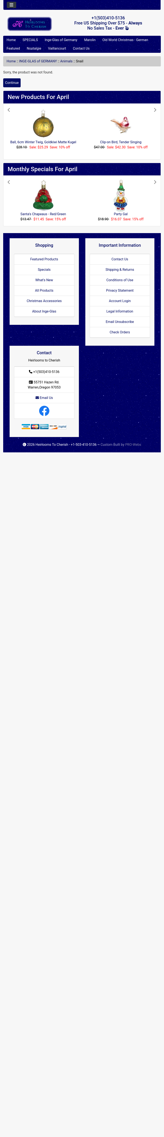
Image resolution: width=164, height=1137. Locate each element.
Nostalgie (34, 48)
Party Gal (121, 214)
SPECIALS (30, 40)
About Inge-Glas (44, 311)
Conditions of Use (119, 280)
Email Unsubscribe (120, 322)
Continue (12, 83)
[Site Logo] (30, 23)
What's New (44, 280)
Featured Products (44, 259)
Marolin (90, 40)
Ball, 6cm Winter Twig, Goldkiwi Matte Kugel (43, 142)
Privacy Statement (120, 290)
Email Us (44, 398)
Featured (13, 48)
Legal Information (119, 311)
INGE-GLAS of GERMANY (38, 61)
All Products (44, 290)
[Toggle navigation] (11, 5)
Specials (44, 270)
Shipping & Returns (120, 270)
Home (11, 40)
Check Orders (120, 332)
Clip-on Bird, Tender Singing (120, 142)
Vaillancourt (57, 48)
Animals (66, 61)
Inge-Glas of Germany (61, 40)
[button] (19, 131)
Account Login (120, 301)
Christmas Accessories (44, 301)
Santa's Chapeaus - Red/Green (43, 214)
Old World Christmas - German (125, 40)
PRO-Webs (133, 445)
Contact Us (81, 48)
